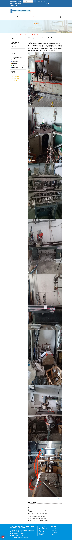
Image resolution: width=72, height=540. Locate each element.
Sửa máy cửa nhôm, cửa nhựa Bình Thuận (30, 34)
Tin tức (52, 17)
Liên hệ (53, 534)
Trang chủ (15, 17)
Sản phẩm (23, 17)
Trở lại (53, 499)
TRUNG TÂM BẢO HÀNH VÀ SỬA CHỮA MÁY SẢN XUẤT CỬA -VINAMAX (43, 530)
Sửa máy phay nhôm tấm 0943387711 (37, 516)
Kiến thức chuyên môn (17, 47)
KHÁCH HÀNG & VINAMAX (35, 17)
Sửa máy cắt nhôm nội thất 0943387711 (38, 520)
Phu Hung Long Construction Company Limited (16, 78)
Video (45, 17)
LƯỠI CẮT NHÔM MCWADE (15, 43)
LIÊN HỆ (59, 17)
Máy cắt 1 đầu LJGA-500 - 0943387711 (37, 514)
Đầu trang (59, 499)
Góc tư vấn (14, 50)
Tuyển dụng (54, 532)
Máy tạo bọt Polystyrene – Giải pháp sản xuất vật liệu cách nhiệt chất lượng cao (44, 510)
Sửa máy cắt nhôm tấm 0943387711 (37, 518)
